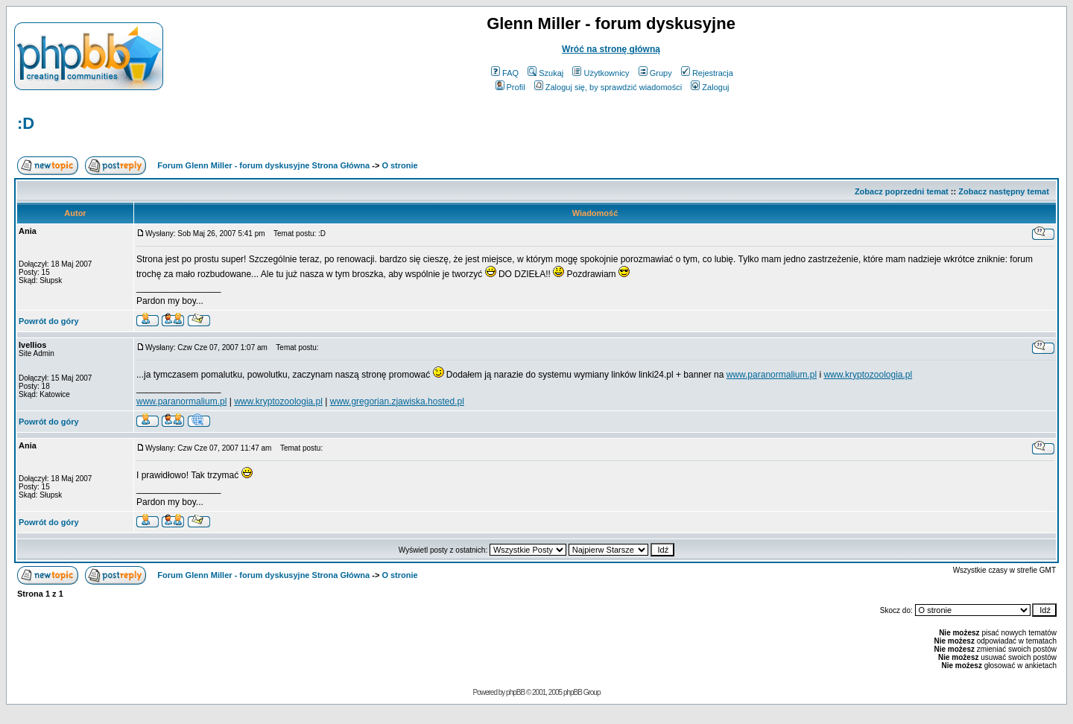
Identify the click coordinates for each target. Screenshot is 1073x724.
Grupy (655, 73)
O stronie (399, 165)
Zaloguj (710, 87)
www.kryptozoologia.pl (867, 374)
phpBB (515, 692)
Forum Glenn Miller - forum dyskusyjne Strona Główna (263, 165)
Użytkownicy (600, 73)
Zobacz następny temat (1003, 191)
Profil (510, 87)
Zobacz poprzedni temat (902, 191)
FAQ (505, 73)
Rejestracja (707, 73)
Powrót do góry (49, 321)
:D (25, 123)
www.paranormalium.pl (772, 374)
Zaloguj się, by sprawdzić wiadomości (608, 87)
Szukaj (545, 73)
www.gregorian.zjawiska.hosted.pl (397, 401)
